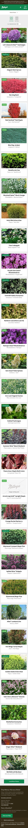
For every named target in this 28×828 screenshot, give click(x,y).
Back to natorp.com (7, 820)
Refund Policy (20, 824)
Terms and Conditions (10, 824)
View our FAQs (7, 815)
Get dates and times (6, 797)
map (12, 803)
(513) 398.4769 (4, 805)
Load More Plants (14, 781)
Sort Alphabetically (11, 24)
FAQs (2, 825)
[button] (14, 12)
